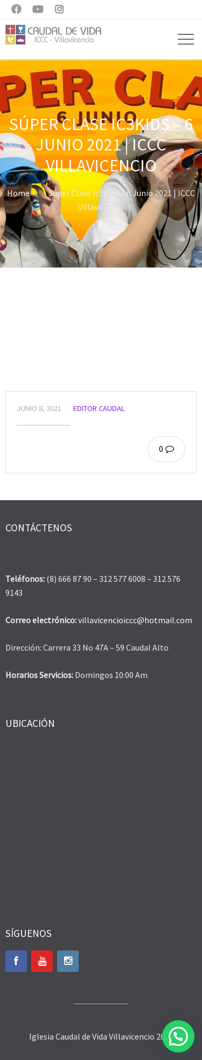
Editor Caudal (99, 408)
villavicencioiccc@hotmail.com (135, 620)
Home (18, 193)
